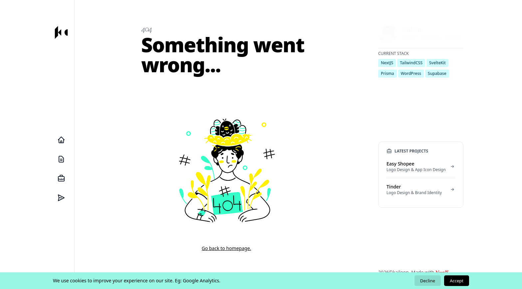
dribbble (431, 37)
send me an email (413, 80)
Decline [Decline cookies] (427, 281)
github (453, 37)
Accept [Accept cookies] (456, 281)
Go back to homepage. (226, 248)
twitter (409, 37)
